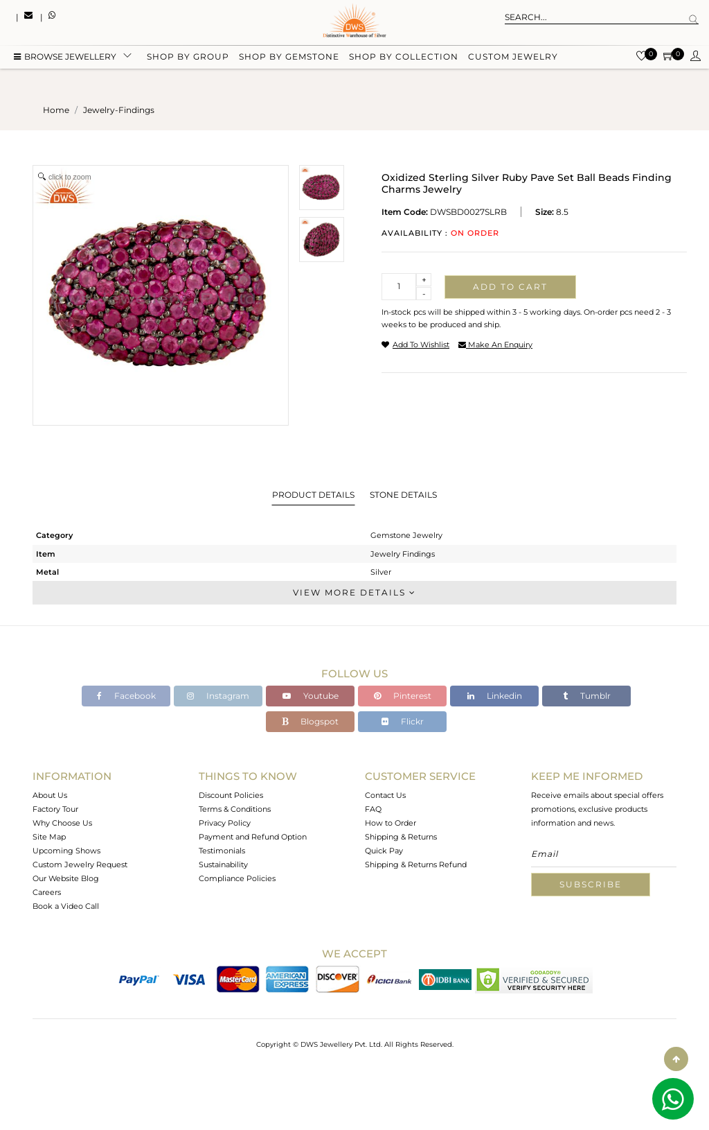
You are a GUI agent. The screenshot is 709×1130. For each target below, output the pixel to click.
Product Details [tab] (313, 494)
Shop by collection (403, 57)
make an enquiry (495, 344)
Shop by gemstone (289, 57)
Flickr (403, 721)
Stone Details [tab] (403, 494)
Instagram (218, 695)
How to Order (390, 823)
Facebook (126, 695)
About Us (50, 795)
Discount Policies (231, 795)
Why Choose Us (62, 823)
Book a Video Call (66, 906)
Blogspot (310, 721)
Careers (47, 892)
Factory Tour (55, 809)
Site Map (49, 837)
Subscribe (590, 884)
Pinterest (402, 695)
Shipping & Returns (401, 837)
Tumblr (587, 695)
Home (56, 110)
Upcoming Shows (66, 850)
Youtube (310, 695)
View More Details (354, 592)
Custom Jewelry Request (80, 864)
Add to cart (510, 286)
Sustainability (223, 864)
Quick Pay (384, 850)
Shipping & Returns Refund (416, 864)
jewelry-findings (118, 110)
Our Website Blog (66, 878)
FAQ (373, 809)
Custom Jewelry (513, 57)
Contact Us (385, 795)
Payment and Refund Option (253, 837)
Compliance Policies (237, 878)
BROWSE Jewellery (65, 57)
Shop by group (188, 57)
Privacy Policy (225, 823)
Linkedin (494, 695)
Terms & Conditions (235, 809)
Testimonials (222, 850)
